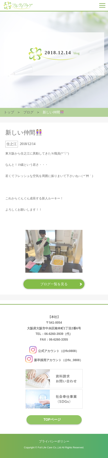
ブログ (28, 112)
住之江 (11, 144)
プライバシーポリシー (54, 441)
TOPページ (52, 419)
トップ (9, 112)
